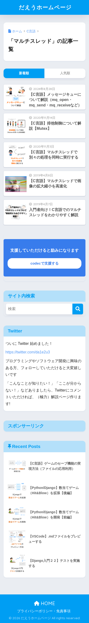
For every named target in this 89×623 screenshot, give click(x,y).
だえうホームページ (45, 7)
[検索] (77, 309)
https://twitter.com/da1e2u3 (27, 352)
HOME (44, 603)
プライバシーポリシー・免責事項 (43, 611)
